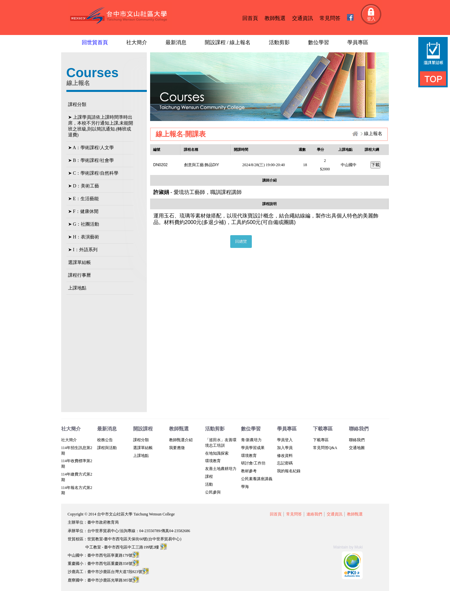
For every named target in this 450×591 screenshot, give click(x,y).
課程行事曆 (79, 275)
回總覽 (241, 241)
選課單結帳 (79, 262)
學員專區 (357, 42)
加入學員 (285, 447)
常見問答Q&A (325, 447)
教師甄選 (275, 18)
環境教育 (213, 461)
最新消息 (175, 42)
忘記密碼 (285, 463)
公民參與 (213, 492)
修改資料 (285, 455)
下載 (375, 164)
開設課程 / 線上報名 (228, 42)
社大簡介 (136, 42)
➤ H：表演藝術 (83, 237)
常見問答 (330, 18)
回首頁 (250, 18)
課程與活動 (107, 447)
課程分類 (77, 104)
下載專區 (321, 440)
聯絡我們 (357, 440)
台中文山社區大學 (120, 16)
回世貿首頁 (95, 42)
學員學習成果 (253, 447)
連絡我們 (314, 514)
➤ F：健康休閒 (83, 211)
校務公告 (105, 440)
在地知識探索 (217, 453)
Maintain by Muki (348, 547)
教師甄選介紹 (181, 440)
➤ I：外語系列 (82, 249)
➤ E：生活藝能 (83, 198)
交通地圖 (357, 447)
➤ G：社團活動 (83, 224)
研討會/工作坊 (253, 463)
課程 (209, 476)
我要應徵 (177, 447)
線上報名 (373, 133)
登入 (371, 18)
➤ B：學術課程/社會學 (91, 160)
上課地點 (77, 288)
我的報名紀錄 (289, 471)
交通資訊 (302, 18)
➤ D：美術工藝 (83, 185)
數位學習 (318, 42)
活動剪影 (279, 42)
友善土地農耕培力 (220, 468)
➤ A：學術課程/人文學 (91, 147)
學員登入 (285, 440)
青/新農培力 (251, 440)
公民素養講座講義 (256, 479)
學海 (245, 486)
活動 (209, 484)
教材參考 (249, 471)
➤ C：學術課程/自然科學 (93, 173)
